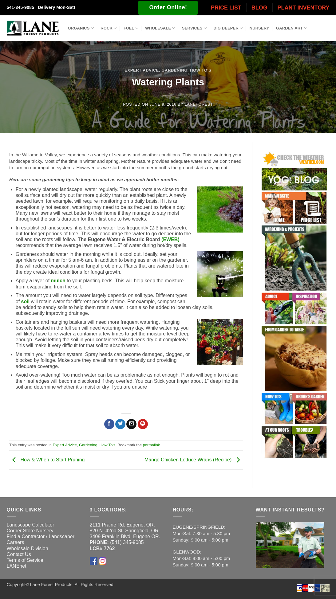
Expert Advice (142, 70)
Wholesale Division (27, 548)
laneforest (199, 104)
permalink (151, 445)
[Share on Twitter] (120, 424)
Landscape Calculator (30, 524)
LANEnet (16, 566)
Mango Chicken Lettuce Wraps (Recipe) (193, 459)
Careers (15, 542)
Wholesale (160, 28)
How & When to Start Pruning (47, 459)
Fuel (131, 28)
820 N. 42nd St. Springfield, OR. (125, 530)
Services (194, 28)
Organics (81, 28)
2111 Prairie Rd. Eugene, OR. (122, 524)
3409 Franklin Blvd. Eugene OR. (125, 536)
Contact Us (19, 554)
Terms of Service (25, 560)
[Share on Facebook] (109, 424)
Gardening (174, 70)
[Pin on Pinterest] (143, 424)
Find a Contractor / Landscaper (41, 536)
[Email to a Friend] (131, 424)
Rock (109, 28)
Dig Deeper (228, 28)
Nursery (259, 28)
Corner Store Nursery (30, 530)
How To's (200, 70)
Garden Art (291, 28)
